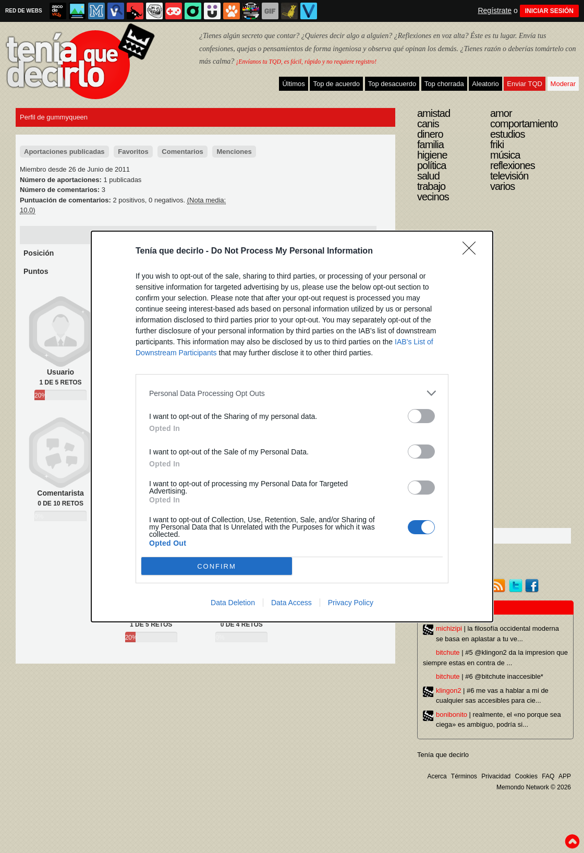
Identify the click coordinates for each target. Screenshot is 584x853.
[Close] (472, 251)
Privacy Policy (350, 602)
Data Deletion (233, 602)
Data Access (291, 602)
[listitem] (292, 393)
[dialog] (292, 426)
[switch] (421, 416)
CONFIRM (216, 566)
